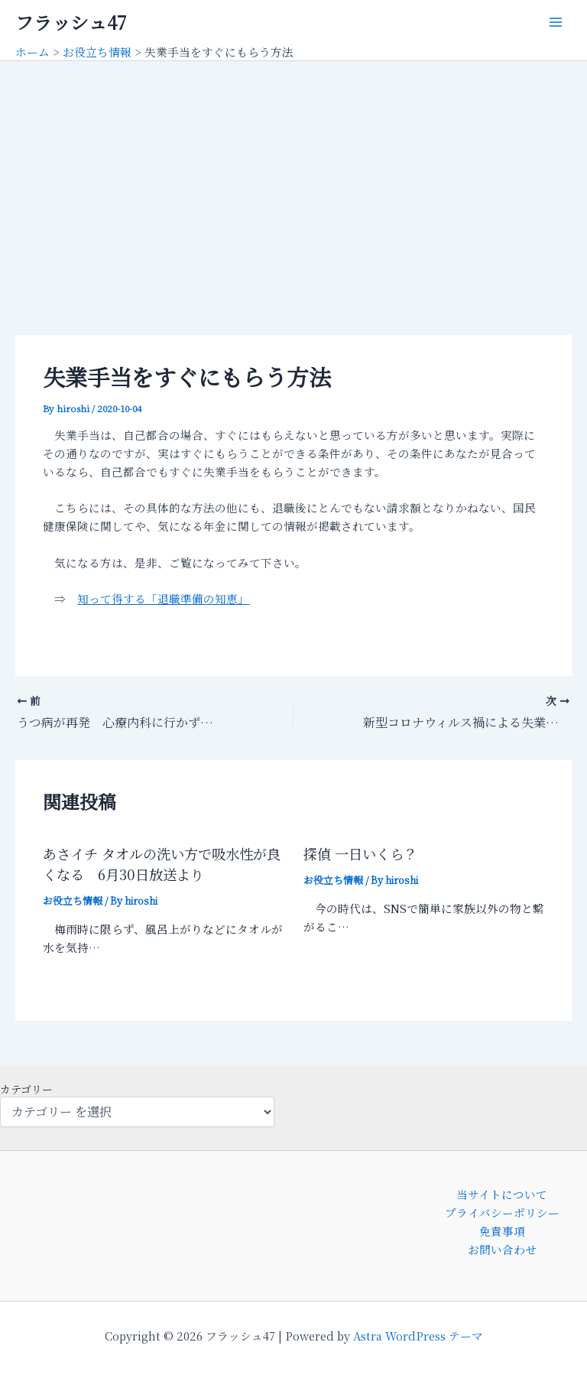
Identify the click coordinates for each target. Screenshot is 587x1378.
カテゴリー (26, 1089)
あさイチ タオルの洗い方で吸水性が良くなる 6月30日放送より (162, 863)
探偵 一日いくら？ (360, 853)
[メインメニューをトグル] (556, 22)
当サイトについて (501, 1194)
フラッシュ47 (70, 22)
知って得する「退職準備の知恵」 (163, 598)
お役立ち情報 (72, 900)
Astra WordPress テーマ (418, 1336)
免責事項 (502, 1231)
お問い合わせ (502, 1249)
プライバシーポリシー (502, 1212)
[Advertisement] (293, 176)
